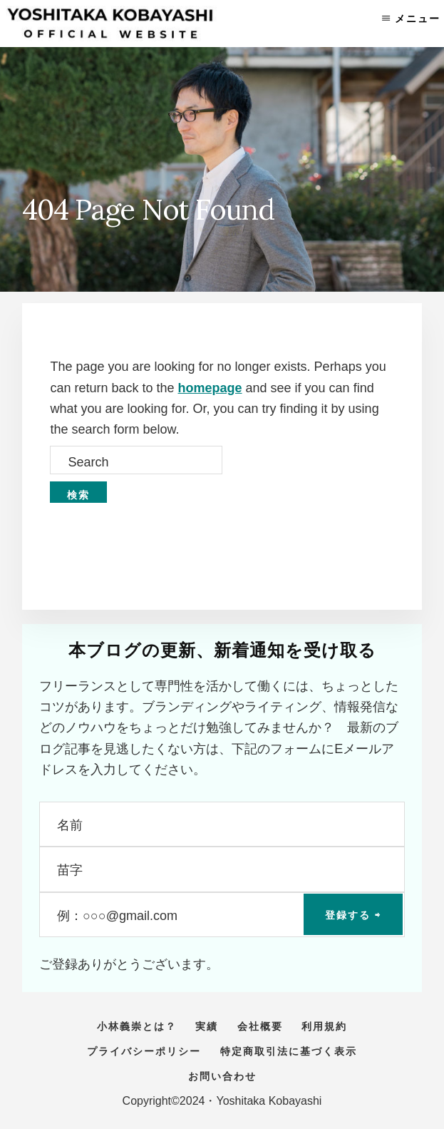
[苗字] (222, 869)
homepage (210, 388)
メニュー (417, 18)
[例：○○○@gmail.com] (222, 914)
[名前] (222, 824)
